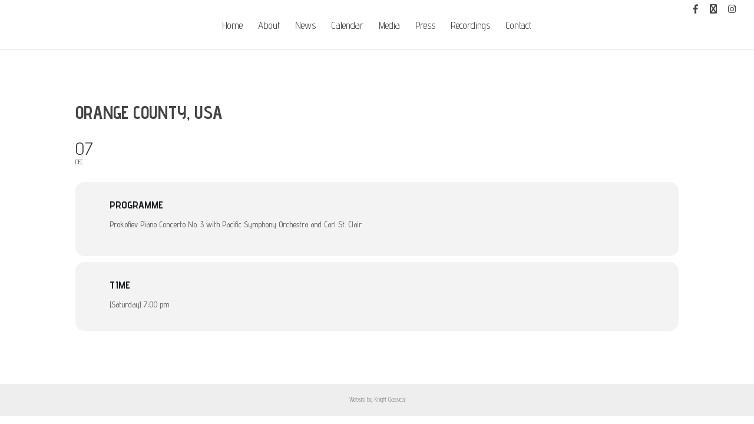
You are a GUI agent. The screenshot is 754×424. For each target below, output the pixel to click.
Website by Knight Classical (377, 399)
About (269, 26)
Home (232, 26)
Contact (518, 26)
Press (425, 26)
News (305, 26)
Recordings (470, 26)
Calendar (347, 26)
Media (389, 26)
